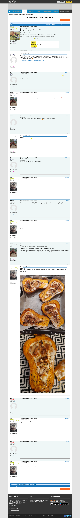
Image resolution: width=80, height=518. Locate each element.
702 (26, 23)
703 (27, 23)
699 (21, 23)
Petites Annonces (16, 11)
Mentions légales (31, 515)
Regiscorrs (12, 200)
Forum (24, 11)
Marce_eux (12, 26)
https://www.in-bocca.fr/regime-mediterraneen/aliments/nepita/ (32, 60)
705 (30, 23)
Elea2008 (11, 92)
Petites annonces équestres (16, 506)
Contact (56, 11)
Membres (31, 11)
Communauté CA (47, 11)
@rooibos (22, 94)
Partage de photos (14, 508)
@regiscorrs (22, 222)
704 (29, 23)
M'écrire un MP (14, 41)
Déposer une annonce (65, 11)
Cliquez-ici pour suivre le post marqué (44, 44)
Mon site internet (13, 40)
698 (20, 23)
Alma (11, 177)
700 (23, 23)
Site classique (54, 515)
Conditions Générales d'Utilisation (41, 515)
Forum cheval (13, 505)
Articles (38, 11)
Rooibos (11, 52)
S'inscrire (69, 1)
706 (32, 23)
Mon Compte (62, 1)
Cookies (49, 515)
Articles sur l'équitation (15, 510)
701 (24, 23)
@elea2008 (22, 55)
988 (34, 23)
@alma (21, 202)
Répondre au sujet (65, 20)
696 (17, 23)
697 (18, 23)
